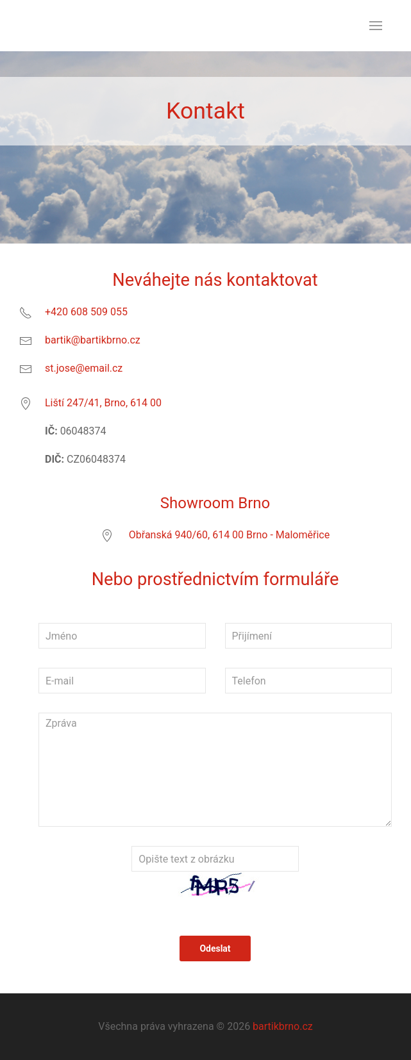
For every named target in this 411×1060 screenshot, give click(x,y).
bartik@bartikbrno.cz (92, 340)
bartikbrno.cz (283, 1026)
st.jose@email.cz (83, 368)
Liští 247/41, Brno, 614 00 (103, 403)
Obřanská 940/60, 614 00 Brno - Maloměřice (229, 535)
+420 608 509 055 (86, 312)
